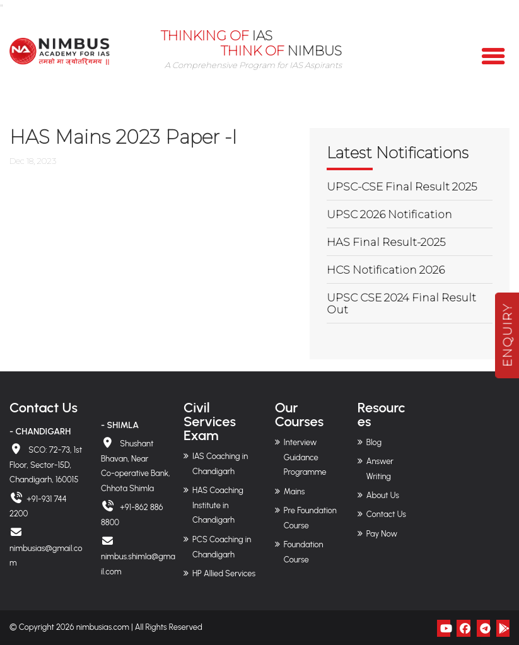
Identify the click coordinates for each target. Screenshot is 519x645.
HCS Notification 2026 (386, 270)
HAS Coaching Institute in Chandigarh (217, 505)
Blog (374, 442)
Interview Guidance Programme (305, 457)
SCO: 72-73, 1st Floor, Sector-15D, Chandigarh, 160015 (45, 465)
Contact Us (386, 514)
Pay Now (381, 533)
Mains (294, 491)
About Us (382, 495)
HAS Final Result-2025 (386, 242)
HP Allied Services (223, 573)
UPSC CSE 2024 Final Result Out (401, 303)
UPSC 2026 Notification (389, 214)
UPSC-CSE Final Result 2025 (402, 186)
